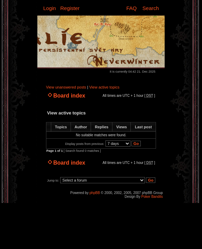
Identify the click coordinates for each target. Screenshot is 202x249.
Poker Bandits (152, 197)
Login (49, 8)
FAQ (131, 8)
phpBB (95, 193)
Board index (69, 96)
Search (151, 8)
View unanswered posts (66, 87)
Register (70, 8)
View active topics (104, 87)
